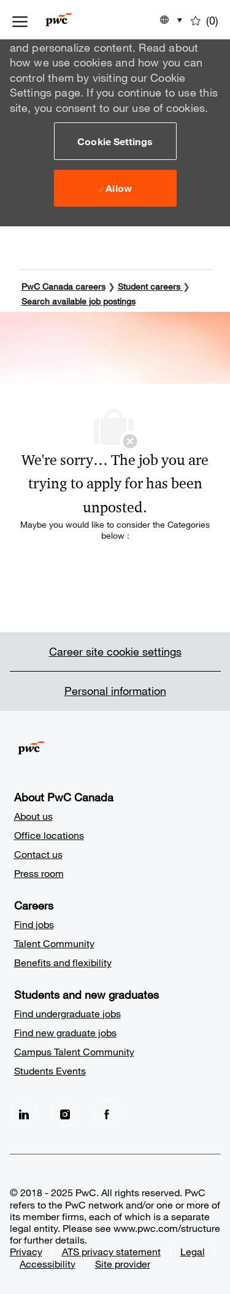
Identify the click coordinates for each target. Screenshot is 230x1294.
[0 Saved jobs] (204, 20)
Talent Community (54, 943)
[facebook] (106, 1113)
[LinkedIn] (23, 1113)
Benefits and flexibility (63, 962)
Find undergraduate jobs (67, 1013)
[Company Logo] (77, 19)
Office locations (49, 835)
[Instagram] (65, 1113)
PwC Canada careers (63, 286)
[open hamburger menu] (20, 19)
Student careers (150, 286)
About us (33, 816)
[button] (115, 140)
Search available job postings (78, 301)
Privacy (26, 1251)
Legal (192, 1251)
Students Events (50, 1070)
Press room (39, 873)
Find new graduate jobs (65, 1032)
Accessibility (47, 1263)
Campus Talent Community (74, 1051)
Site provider (122, 1263)
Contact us (38, 854)
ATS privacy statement (111, 1251)
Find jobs (34, 924)
